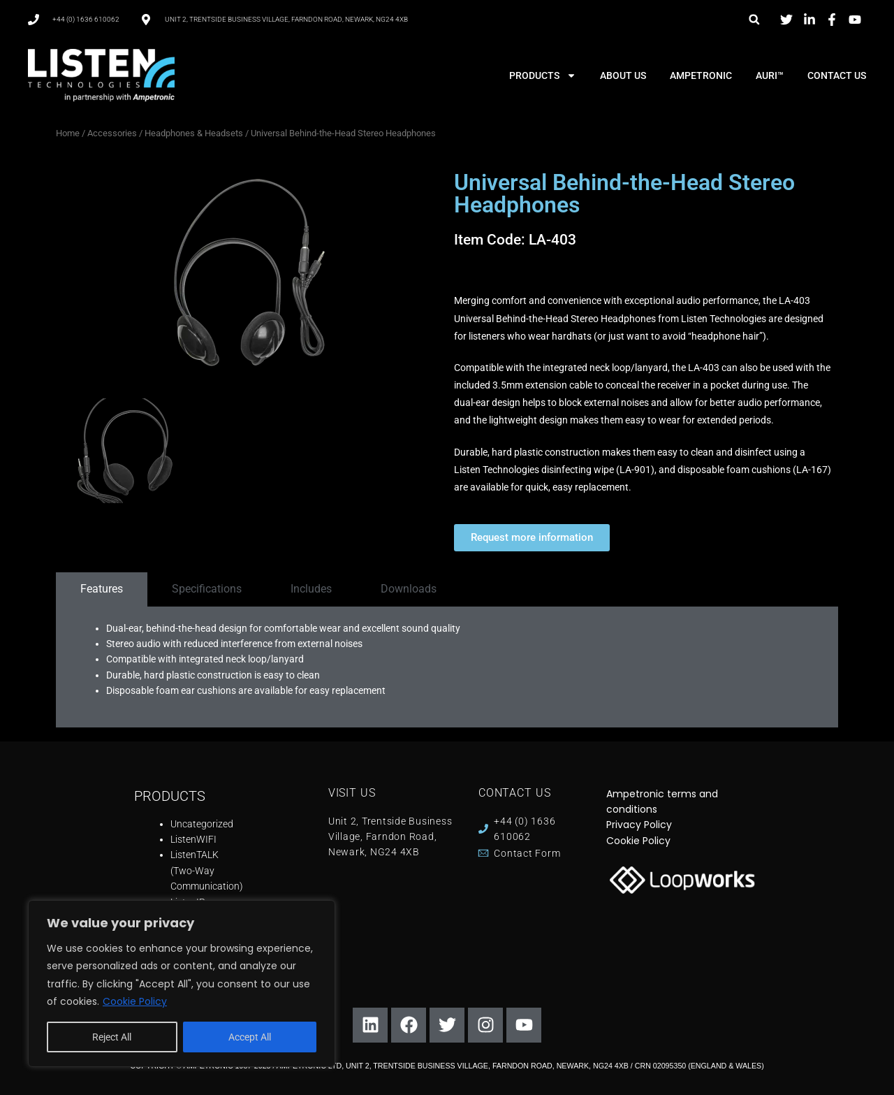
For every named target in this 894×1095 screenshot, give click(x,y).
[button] (754, 19)
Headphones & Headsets (194, 133)
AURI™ (770, 75)
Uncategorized (201, 823)
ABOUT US (623, 75)
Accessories (112, 133)
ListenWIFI (193, 839)
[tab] (101, 589)
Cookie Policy (135, 1001)
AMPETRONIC (701, 75)
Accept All (249, 1037)
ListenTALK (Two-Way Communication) (206, 870)
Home (68, 133)
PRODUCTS (542, 75)
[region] (181, 983)
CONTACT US (836, 75)
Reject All (111, 1037)
